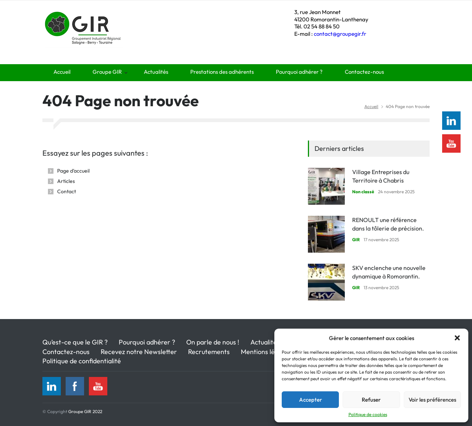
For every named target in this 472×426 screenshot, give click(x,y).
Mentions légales (265, 351)
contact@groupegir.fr (340, 33)
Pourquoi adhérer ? (299, 71)
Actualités (156, 71)
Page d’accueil (73, 170)
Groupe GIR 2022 (85, 411)
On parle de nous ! (212, 342)
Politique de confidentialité (81, 361)
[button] (457, 338)
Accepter (310, 399)
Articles (66, 181)
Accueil (61, 71)
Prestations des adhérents (222, 71)
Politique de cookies (367, 414)
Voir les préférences (432, 399)
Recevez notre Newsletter (139, 351)
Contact (66, 191)
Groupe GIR (107, 71)
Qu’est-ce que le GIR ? (75, 342)
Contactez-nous (364, 71)
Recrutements (209, 351)
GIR (356, 239)
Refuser (371, 399)
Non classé (363, 191)
